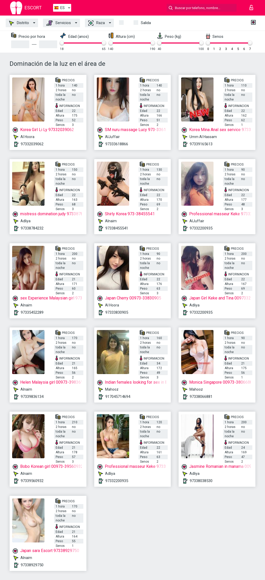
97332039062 (32, 144)
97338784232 (32, 228)
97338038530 (201, 480)
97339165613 (201, 144)
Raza (96, 23)
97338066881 (201, 396)
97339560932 (32, 480)
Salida (146, 22)
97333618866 (116, 144)
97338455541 (116, 228)
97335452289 (32, 312)
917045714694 (117, 396)
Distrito (19, 23)
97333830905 (116, 312)
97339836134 (32, 396)
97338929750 (32, 565)
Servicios (58, 23)
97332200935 (201, 228)
